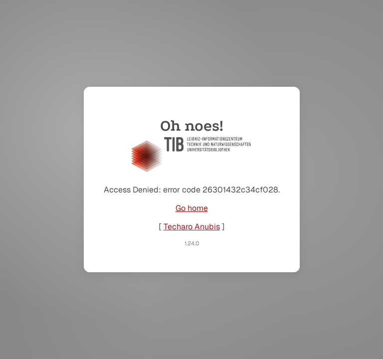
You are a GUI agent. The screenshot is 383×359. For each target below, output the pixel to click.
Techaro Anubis (192, 226)
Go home (192, 208)
